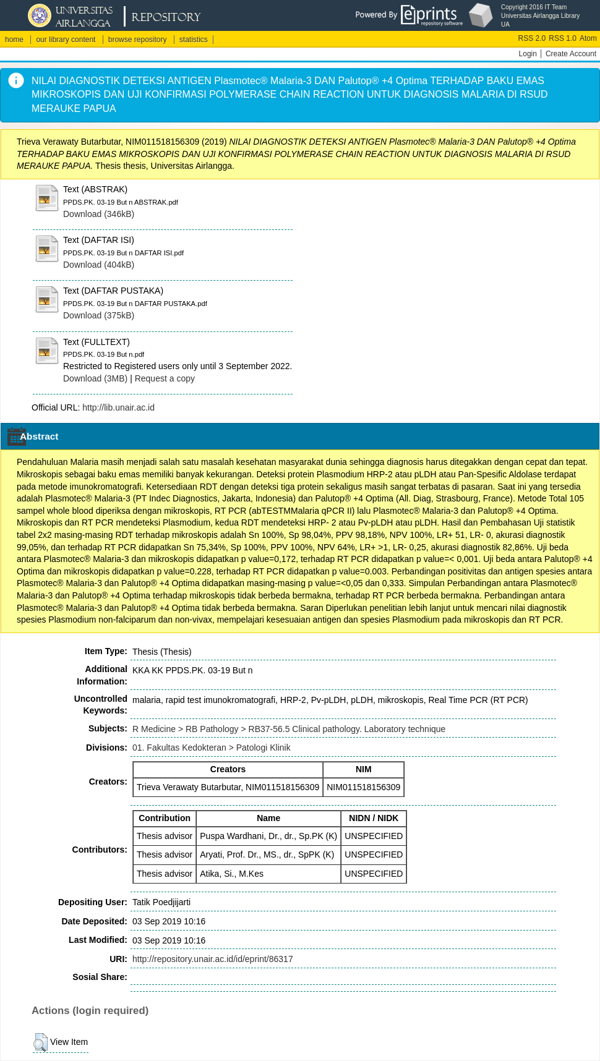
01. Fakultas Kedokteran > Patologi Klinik (211, 747)
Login (528, 53)
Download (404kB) (98, 265)
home (14, 39)
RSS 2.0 (532, 38)
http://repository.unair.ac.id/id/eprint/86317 (212, 959)
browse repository (137, 39)
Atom (588, 38)
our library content (65, 39)
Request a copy (165, 378)
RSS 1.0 (562, 38)
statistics (193, 39)
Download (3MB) (95, 378)
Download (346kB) (98, 214)
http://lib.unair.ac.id (118, 407)
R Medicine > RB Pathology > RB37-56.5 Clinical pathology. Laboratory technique (288, 729)
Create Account (571, 53)
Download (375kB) (98, 315)
